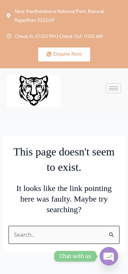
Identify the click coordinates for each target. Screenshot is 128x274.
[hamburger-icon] (113, 88)
